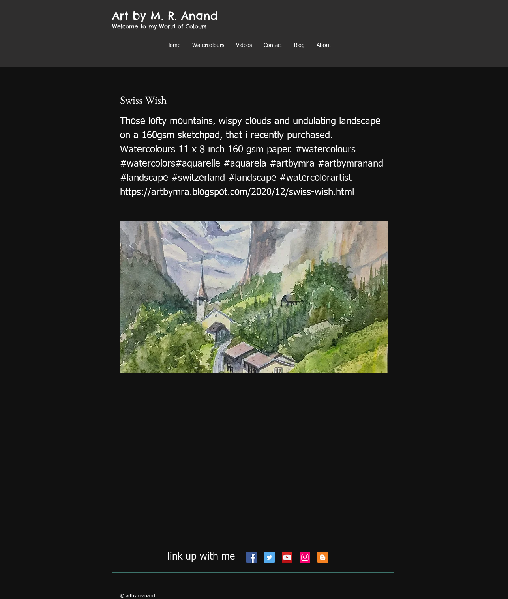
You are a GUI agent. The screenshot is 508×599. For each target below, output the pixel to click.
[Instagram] (305, 557)
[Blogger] (322, 557)
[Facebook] (251, 557)
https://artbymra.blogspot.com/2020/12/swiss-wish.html (237, 192)
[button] (324, 45)
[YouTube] (287, 557)
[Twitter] (269, 557)
